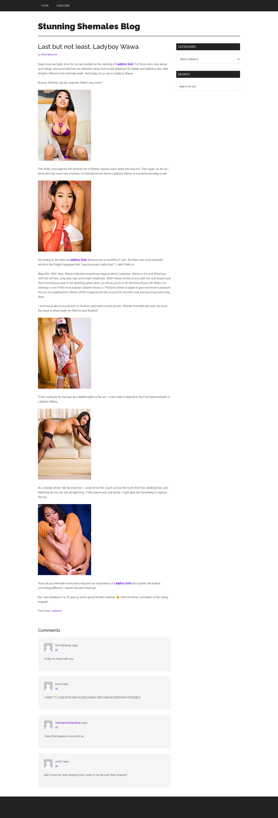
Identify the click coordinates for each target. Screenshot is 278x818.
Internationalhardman (68, 722)
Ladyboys (56, 610)
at (56, 650)
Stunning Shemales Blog (89, 26)
